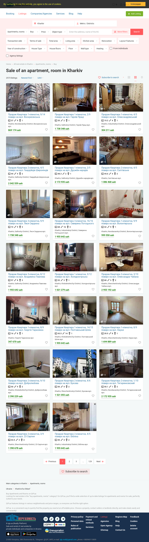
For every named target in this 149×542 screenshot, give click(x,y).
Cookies (133, 521)
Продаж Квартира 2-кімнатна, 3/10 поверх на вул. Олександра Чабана (120, 275)
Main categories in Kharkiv (16, 484)
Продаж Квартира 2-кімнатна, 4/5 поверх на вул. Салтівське (119, 169)
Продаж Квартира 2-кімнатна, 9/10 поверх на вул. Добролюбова (26, 382)
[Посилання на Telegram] (63, 519)
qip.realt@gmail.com (68, 539)
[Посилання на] (45, 519)
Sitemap (104, 530)
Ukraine (9, 489)
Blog (71, 13)
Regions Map (121, 517)
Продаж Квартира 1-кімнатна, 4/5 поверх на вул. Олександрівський (119, 116)
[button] (62, 4)
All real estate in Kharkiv (23, 64)
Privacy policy (77, 517)
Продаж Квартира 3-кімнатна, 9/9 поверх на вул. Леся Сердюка (26, 222)
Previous (51, 461)
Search (137, 32)
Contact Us (120, 530)
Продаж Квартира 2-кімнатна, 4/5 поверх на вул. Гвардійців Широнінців (28, 169)
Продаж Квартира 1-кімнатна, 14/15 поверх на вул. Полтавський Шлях (74, 328)
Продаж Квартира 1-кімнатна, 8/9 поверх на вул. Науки (119, 328)
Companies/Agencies (41, 13)
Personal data (77, 521)
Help (80, 13)
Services (60, 13)
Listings (22, 13)
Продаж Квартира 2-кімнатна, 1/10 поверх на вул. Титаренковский (120, 382)
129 (90, 461)
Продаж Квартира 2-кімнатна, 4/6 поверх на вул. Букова (73, 382)
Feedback (134, 517)
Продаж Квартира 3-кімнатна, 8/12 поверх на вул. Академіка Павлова (26, 275)
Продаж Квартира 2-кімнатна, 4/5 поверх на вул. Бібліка (73, 435)
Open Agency (106, 525)
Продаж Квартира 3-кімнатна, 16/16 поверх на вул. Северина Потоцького (74, 222)
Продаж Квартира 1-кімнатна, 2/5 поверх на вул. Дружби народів (73, 169)
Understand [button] (136, 4)
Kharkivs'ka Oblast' (22, 489)
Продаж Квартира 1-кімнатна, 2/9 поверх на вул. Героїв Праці (73, 116)
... (83, 461)
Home (8, 64)
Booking (10, 13)
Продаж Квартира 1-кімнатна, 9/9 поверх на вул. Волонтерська (119, 222)
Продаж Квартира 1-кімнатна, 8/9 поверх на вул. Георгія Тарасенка (26, 328)
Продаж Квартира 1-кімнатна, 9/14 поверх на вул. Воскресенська (26, 116)
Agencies (105, 521)
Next (99, 461)
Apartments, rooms (43, 64)
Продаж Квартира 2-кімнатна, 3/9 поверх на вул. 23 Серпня (26, 435)
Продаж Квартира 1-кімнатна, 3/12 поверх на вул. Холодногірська (73, 275)
